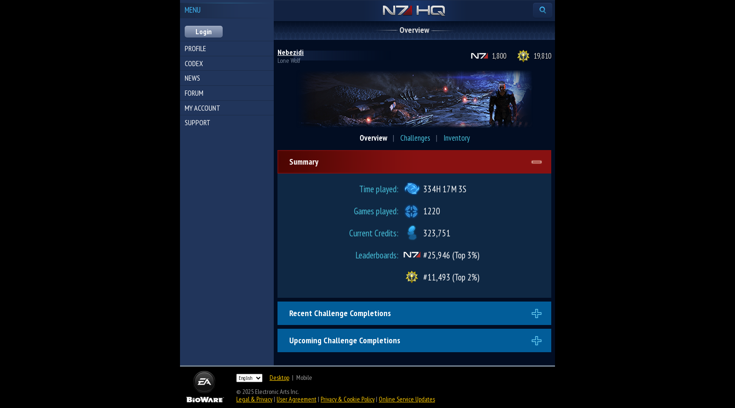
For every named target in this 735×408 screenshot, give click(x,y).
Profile (195, 48)
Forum (194, 93)
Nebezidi (291, 52)
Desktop (279, 377)
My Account (202, 108)
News (192, 78)
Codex (194, 63)
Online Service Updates (407, 399)
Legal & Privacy (254, 399)
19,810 (542, 56)
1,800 (499, 56)
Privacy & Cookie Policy (348, 399)
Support (197, 122)
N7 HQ (414, 11)
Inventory (456, 138)
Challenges (415, 138)
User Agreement (296, 399)
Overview (373, 138)
